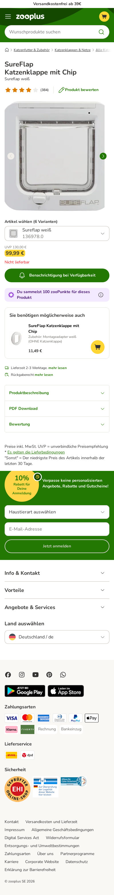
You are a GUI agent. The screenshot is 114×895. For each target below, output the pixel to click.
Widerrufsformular (62, 837)
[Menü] (8, 16)
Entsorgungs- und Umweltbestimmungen (42, 845)
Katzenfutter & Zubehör (32, 50)
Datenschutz (77, 861)
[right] (103, 156)
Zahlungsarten (17, 853)
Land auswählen (24, 623)
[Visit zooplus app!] (25, 695)
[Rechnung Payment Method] (47, 729)
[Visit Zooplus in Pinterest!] (49, 674)
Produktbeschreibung (57, 393)
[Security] (17, 790)
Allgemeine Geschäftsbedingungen (63, 829)
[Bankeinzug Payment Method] (71, 729)
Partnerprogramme (77, 853)
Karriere (11, 861)
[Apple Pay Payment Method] (92, 718)
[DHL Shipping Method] (11, 756)
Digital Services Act (22, 837)
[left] (10, 156)
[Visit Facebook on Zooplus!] (8, 674)
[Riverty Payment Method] (27, 730)
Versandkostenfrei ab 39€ (57, 4)
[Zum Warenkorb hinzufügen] (98, 347)
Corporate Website (42, 861)
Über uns (45, 853)
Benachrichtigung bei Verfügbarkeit (57, 275)
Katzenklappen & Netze (73, 50)
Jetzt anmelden (57, 546)
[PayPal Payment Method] (75, 718)
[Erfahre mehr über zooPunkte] (101, 295)
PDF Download (57, 408)
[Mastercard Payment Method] (27, 718)
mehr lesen (57, 368)
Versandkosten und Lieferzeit (51, 822)
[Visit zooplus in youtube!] (35, 674)
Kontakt (12, 822)
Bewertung (57, 424)
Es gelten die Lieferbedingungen (36, 452)
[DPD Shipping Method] (27, 756)
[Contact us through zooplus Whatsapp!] (63, 674)
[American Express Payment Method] (43, 718)
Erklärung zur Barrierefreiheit (30, 869)
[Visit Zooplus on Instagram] (21, 674)
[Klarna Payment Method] (11, 730)
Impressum (15, 829)
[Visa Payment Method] (11, 718)
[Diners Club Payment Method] (59, 718)
